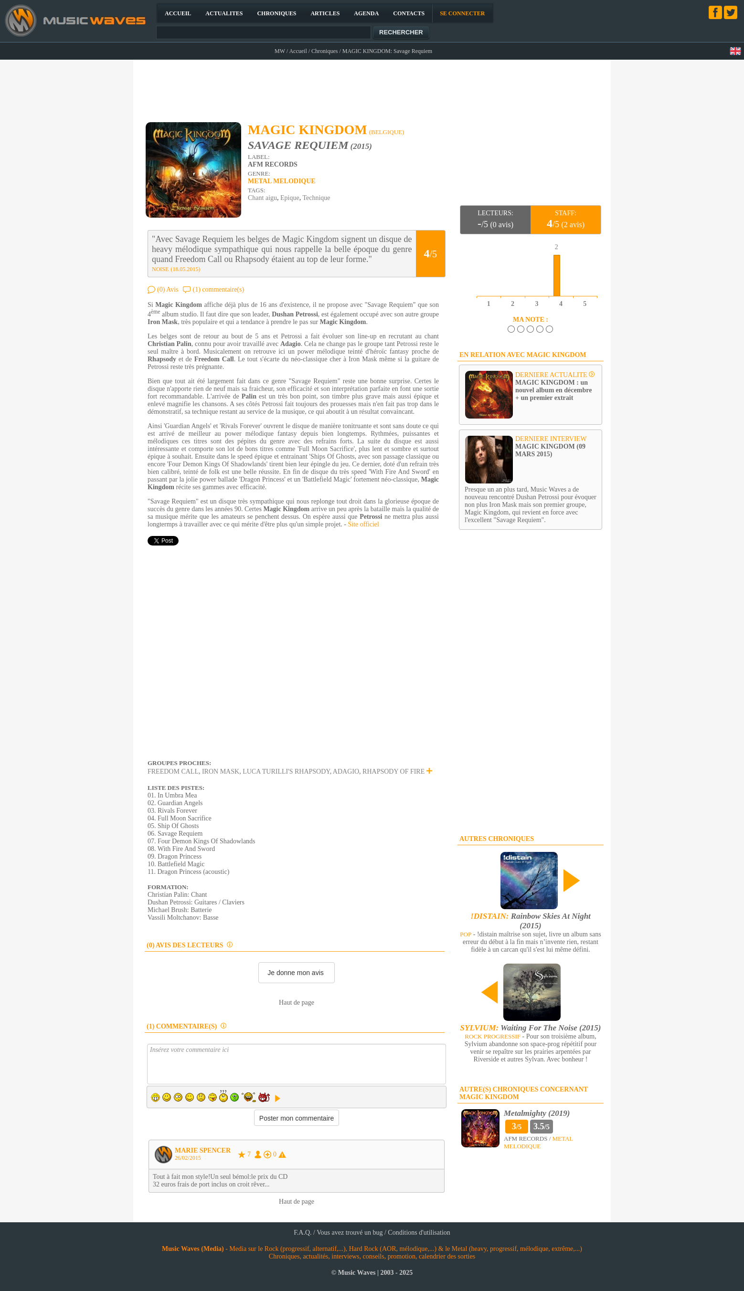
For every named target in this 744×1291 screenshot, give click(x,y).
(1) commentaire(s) (218, 289)
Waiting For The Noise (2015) (530, 1027)
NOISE (160, 269)
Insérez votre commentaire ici (296, 1064)
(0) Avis (167, 289)
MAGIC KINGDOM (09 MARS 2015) (550, 450)
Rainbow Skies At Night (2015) (530, 921)
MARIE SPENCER (203, 1150)
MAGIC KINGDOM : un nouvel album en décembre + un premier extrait (553, 390)
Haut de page (296, 1002)
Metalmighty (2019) (537, 1113)
